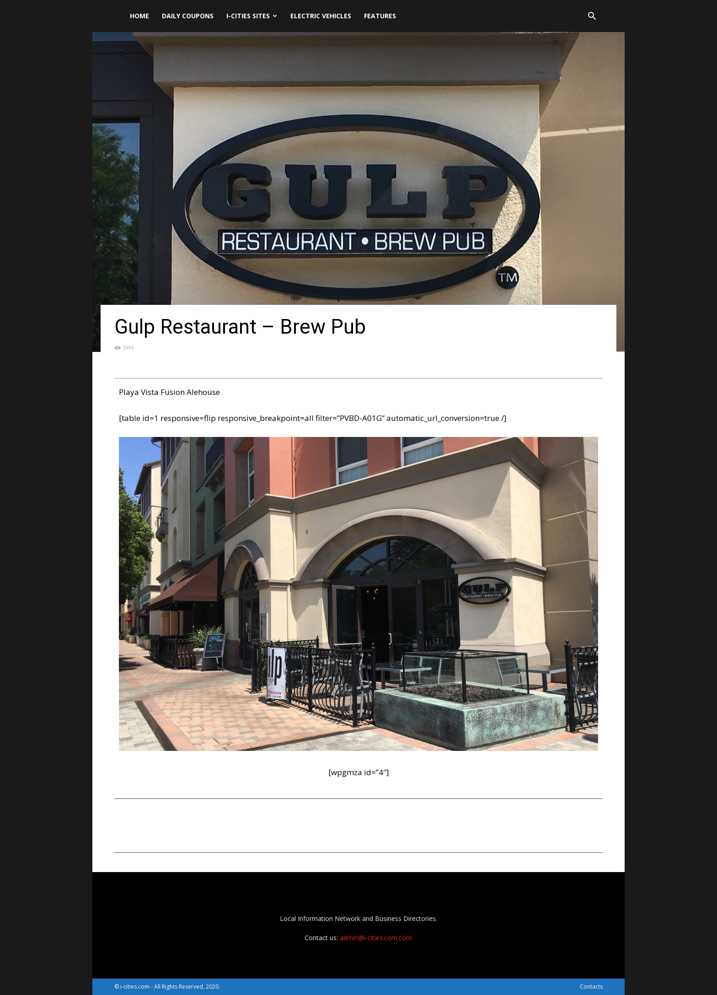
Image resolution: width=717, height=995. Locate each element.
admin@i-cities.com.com (376, 937)
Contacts (591, 986)
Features (380, 15)
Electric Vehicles (320, 15)
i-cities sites (251, 15)
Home (139, 15)
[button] (592, 17)
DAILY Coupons (188, 15)
